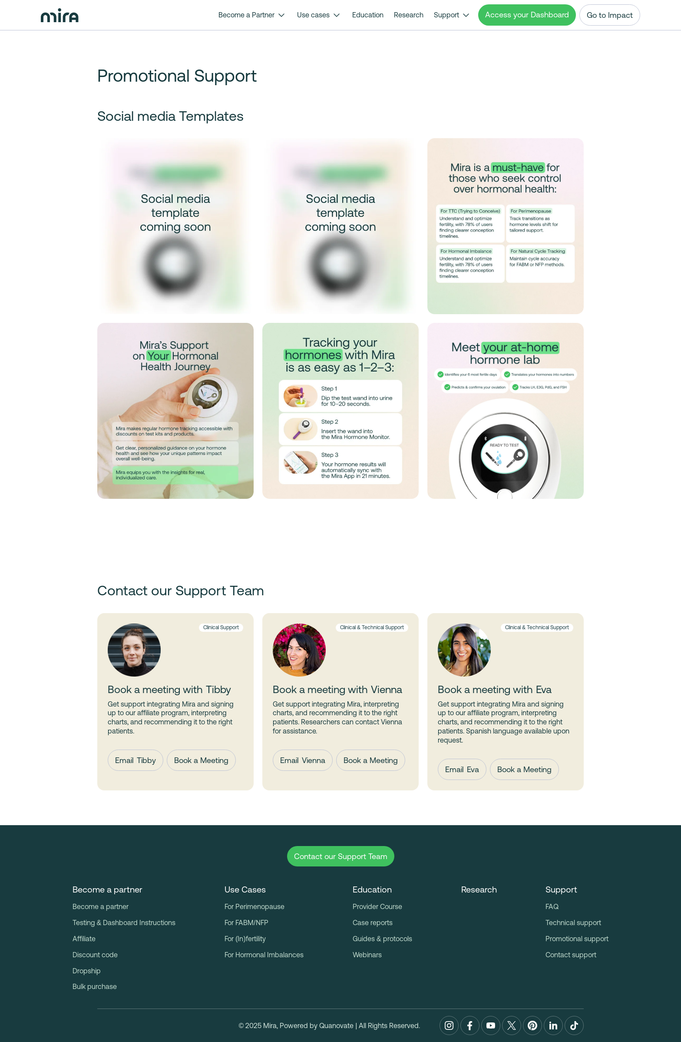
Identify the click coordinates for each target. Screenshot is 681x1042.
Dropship (87, 971)
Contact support (570, 955)
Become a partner (101, 906)
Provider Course (377, 906)
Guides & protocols (382, 938)
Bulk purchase (95, 986)
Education (367, 15)
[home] (60, 15)
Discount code (95, 955)
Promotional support (576, 938)
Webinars (367, 955)
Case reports (373, 922)
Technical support (573, 922)
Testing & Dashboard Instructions (124, 922)
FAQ (552, 906)
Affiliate (84, 938)
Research (408, 15)
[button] (252, 15)
